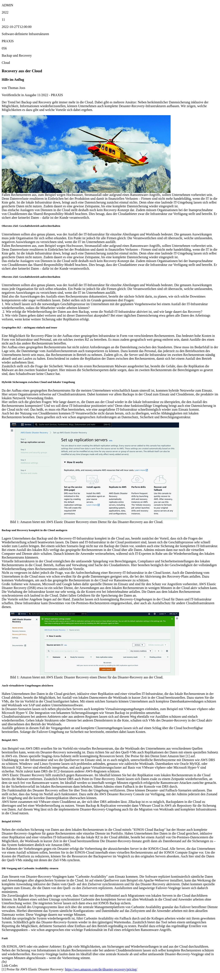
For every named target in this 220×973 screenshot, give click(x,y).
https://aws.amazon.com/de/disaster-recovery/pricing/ (101, 969)
